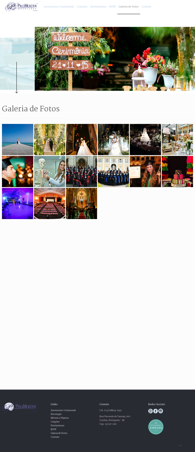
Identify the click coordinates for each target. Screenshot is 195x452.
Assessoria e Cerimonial (63, 410)
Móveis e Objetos (60, 418)
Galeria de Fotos (59, 433)
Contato (55, 437)
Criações (55, 422)
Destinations (57, 425)
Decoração (56, 414)
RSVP (53, 429)
